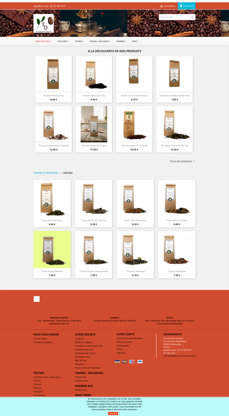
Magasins (80, 364)
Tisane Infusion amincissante (93, 271)
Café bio (68, 173)
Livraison (79, 338)
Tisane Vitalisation (177, 271)
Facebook (37, 299)
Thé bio (37, 380)
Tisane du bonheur (135, 271)
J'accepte (113, 413)
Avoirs (120, 349)
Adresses (121, 352)
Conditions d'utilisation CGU (89, 345)
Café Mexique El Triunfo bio (134, 145)
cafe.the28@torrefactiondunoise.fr (179, 355)
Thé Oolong (39, 395)
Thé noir (37, 384)
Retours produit (124, 342)
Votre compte (126, 334)
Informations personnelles (130, 338)
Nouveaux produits (42, 342)
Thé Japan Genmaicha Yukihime (53, 145)
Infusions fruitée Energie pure (175, 95)
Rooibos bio (80, 389)
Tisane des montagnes (135, 220)
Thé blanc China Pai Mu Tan (174, 145)
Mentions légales (83, 342)
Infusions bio (81, 380)
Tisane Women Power (177, 220)
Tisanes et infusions (45, 173)
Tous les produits (183, 161)
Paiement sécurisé (84, 349)
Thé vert (37, 388)
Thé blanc (38, 391)
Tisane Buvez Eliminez (52, 271)
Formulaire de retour (85, 353)
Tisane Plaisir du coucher (93, 220)
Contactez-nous (82, 356)
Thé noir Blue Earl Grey (94, 95)
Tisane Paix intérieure (52, 220)
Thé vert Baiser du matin (94, 145)
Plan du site (81, 360)
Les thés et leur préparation (47, 377)
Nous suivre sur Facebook (87, 367)
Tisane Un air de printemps (134, 95)
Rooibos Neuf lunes (53, 95)
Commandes (123, 345)
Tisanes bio (80, 377)
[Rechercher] (177, 17)
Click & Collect (40, 338)
